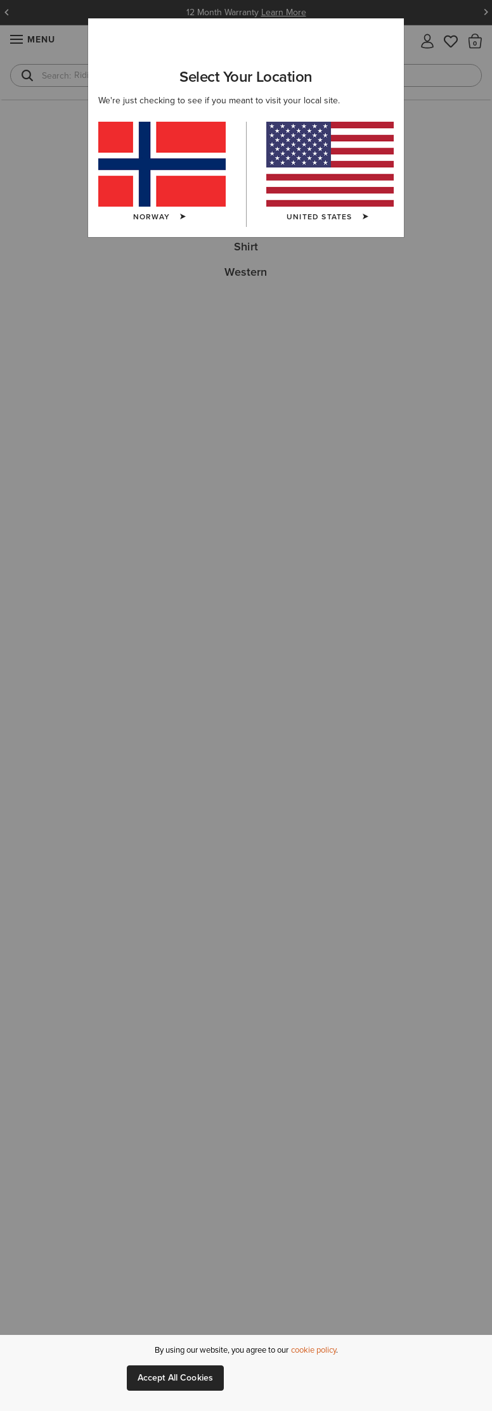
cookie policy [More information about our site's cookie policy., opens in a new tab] (313, 1350)
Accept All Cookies (176, 1377)
